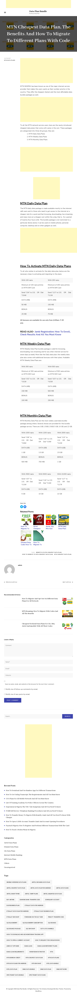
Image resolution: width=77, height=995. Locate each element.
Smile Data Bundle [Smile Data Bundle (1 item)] (29, 969)
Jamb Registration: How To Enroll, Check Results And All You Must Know (45, 333)
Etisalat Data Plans (11, 847)
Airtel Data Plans (10, 843)
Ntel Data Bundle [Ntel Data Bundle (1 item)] (53, 963)
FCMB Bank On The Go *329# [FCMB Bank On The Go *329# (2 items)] (34, 917)
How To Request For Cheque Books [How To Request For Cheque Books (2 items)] (47, 940)
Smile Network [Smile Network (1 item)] (61, 969)
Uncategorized (9, 867)
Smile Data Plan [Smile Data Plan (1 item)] (45, 969)
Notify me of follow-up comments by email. (22, 689)
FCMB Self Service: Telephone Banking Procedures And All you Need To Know (34, 811)
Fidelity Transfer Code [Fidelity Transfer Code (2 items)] (56, 917)
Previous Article (10, 582)
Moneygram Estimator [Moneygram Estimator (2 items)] (37, 952)
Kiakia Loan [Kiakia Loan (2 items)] (28, 946)
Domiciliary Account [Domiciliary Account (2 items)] (52, 900)
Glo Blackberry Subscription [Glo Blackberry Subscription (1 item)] (33, 923)
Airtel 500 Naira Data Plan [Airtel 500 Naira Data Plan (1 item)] (41, 882)
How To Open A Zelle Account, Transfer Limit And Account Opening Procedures (35, 822)
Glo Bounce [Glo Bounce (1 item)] (52, 923)
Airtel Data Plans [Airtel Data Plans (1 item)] (62, 888)
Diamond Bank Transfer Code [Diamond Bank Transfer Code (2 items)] (30, 900)
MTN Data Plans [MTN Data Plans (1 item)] (53, 958)
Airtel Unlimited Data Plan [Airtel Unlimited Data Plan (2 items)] (52, 894)
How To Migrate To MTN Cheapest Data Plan (37, 554)
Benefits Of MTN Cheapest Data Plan (48, 552)
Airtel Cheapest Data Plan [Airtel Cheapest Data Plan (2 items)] (16, 888)
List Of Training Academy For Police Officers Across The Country (30, 803)
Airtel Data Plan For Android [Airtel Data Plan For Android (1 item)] (40, 888)
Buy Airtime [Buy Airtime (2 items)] (10, 900)
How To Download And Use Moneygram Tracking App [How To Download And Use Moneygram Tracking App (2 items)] (25, 934)
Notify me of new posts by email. (18, 694)
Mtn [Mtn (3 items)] (51, 952)
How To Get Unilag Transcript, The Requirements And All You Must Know (33, 795)
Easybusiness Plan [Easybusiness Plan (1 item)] (13, 905)
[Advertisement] (38, 4)
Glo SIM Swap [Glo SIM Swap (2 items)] (30, 929)
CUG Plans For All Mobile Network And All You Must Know (27, 799)
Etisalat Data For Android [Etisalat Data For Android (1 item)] (34, 905)
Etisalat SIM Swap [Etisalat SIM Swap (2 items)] (13, 917)
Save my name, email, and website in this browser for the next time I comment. (29, 684)
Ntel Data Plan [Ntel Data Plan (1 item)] (12, 969)
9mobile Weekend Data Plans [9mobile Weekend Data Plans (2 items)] (16, 882)
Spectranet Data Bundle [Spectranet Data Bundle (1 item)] (15, 975)
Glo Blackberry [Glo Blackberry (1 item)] (12, 923)
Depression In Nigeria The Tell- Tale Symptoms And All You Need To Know (33, 807)
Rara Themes (59, 989)
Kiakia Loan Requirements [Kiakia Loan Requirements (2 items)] (15, 952)
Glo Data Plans (9, 851)
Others (6, 863)
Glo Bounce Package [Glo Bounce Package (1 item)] (14, 929)
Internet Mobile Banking (13, 855)
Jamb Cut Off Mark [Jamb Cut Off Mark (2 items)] (13, 946)
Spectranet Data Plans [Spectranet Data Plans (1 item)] (37, 975)
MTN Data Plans (9, 60)
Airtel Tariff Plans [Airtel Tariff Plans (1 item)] (31, 894)
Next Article (68, 582)
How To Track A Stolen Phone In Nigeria (20, 830)
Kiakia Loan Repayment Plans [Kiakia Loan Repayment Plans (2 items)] (47, 946)
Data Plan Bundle (38, 11)
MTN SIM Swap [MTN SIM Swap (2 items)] (36, 963)
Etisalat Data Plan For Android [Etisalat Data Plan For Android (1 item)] (18, 911)
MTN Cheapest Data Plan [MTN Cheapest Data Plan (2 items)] (34, 958)
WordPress (38, 991)
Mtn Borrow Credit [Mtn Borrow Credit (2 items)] (13, 958)
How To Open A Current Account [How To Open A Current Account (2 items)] (18, 940)
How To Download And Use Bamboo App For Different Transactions (31, 790)
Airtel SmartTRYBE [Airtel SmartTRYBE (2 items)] (13, 894)
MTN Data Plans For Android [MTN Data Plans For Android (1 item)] (16, 963)
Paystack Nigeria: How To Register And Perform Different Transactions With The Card (37, 826)
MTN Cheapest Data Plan (62, 554)
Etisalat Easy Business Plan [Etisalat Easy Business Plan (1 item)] (43, 911)
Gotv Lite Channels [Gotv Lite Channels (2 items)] (47, 929)
